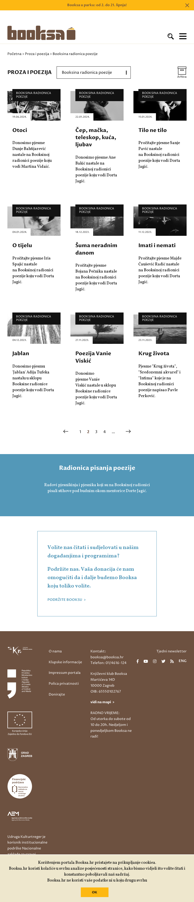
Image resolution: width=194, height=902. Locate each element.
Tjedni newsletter (171, 651)
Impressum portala (65, 672)
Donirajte (57, 694)
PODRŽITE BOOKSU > (66, 600)
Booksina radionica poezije (33, 95)
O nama (55, 651)
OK (94, 892)
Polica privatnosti (64, 683)
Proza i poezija (37, 54)
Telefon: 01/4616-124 (108, 663)
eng (183, 661)
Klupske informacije (65, 662)
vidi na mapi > (102, 702)
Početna (14, 54)
